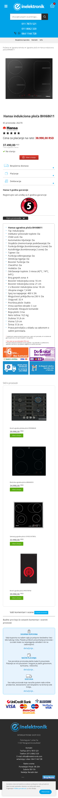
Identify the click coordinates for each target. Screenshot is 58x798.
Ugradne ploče (32, 49)
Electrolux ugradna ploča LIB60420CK (21, 484)
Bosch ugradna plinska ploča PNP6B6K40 (23, 430)
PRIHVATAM (45, 792)
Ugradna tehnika (18, 49)
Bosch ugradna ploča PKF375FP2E (20, 592)
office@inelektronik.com (32, 758)
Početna (6, 49)
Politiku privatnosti (20, 788)
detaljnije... (29, 649)
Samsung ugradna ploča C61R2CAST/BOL (23, 538)
